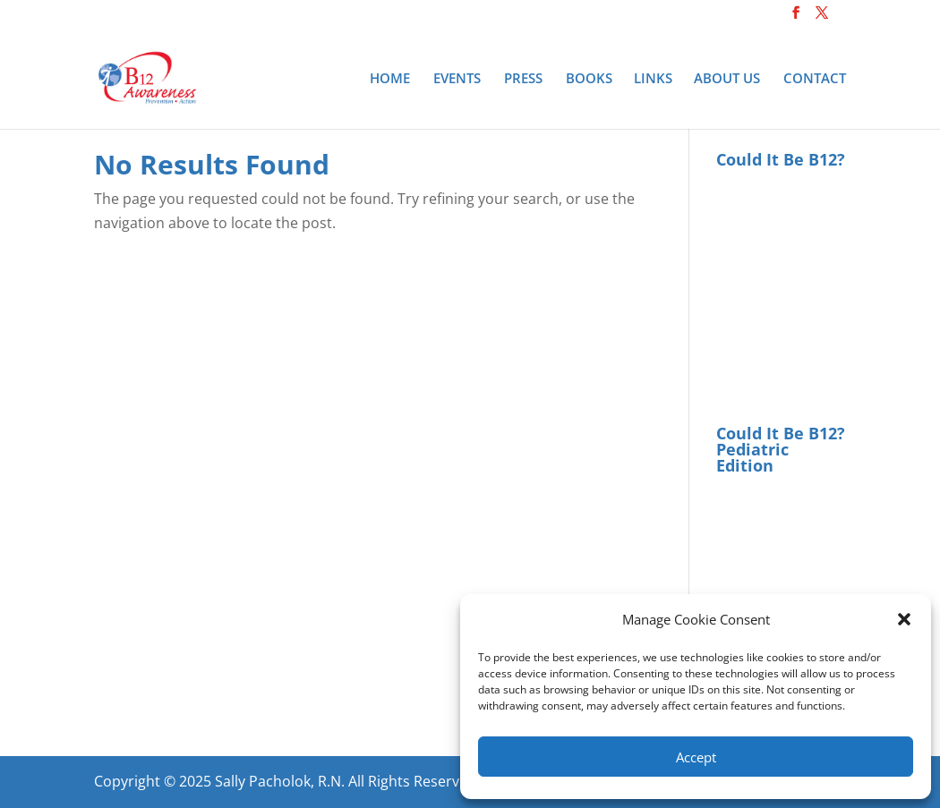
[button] (904, 619)
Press (523, 79)
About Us (727, 79)
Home (390, 79)
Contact (814, 79)
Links (653, 79)
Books (589, 79)
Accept (696, 757)
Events (457, 79)
